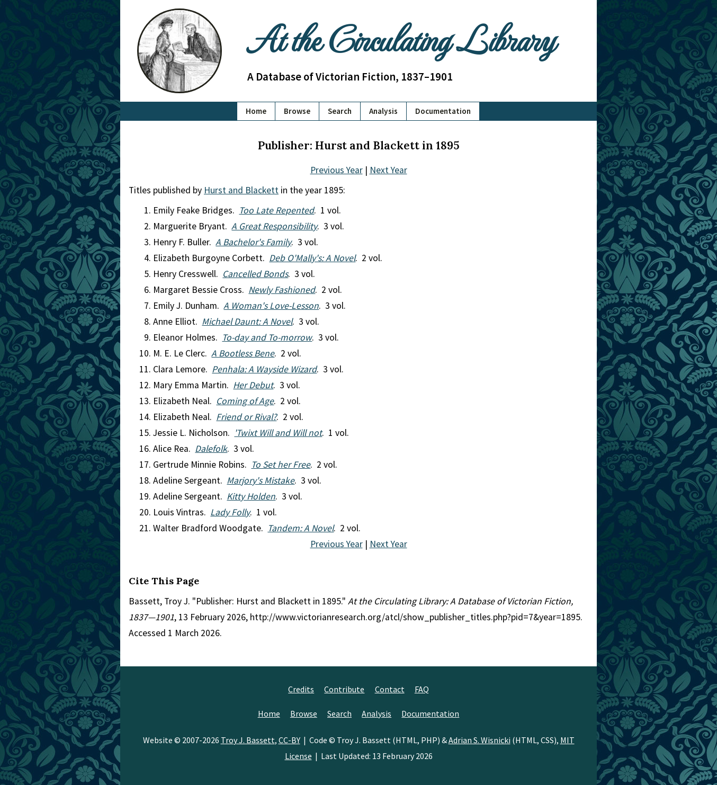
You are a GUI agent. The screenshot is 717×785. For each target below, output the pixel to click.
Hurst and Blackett (241, 190)
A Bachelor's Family (253, 242)
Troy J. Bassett (248, 740)
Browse (297, 111)
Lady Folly (230, 512)
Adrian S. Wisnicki (479, 740)
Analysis (383, 111)
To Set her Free (280, 464)
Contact (390, 689)
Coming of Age (245, 401)
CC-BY (289, 740)
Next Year (388, 170)
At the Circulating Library (400, 38)
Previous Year (336, 170)
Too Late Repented (276, 210)
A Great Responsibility (274, 226)
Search (340, 111)
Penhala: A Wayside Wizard (264, 369)
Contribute (344, 689)
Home (256, 111)
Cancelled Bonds (255, 274)
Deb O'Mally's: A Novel (312, 258)
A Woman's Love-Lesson (271, 305)
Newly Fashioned (281, 290)
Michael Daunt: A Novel (247, 321)
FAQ (422, 689)
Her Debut (253, 385)
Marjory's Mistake (260, 480)
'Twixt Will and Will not (278, 433)
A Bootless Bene (242, 353)
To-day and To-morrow (267, 337)
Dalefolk (211, 448)
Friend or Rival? (246, 417)
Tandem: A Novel (300, 528)
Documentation (443, 111)
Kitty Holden (251, 496)
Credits (301, 689)
